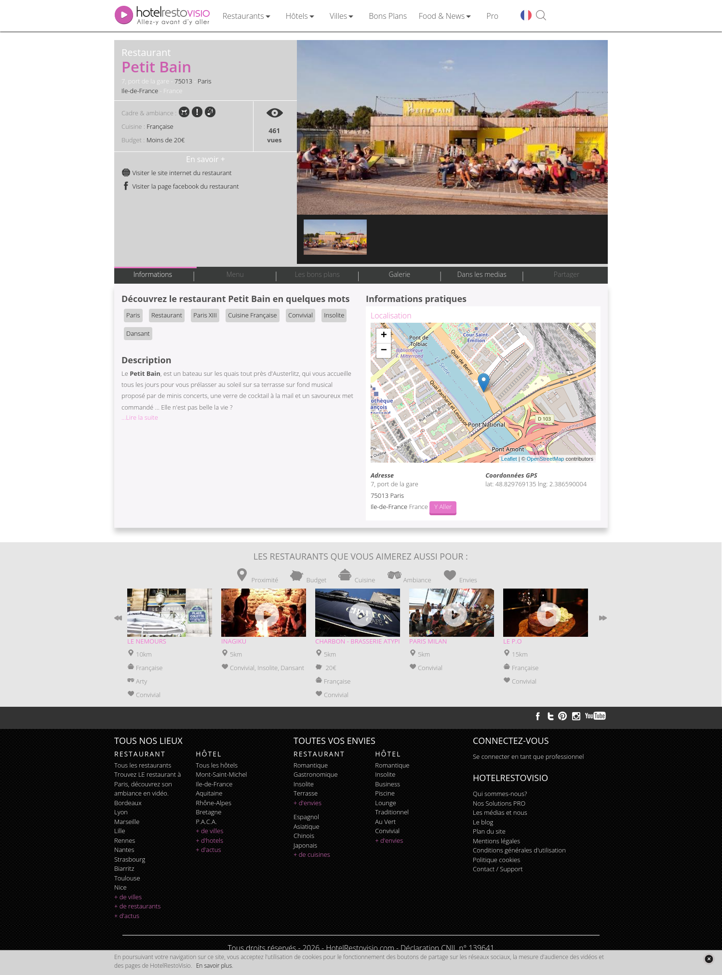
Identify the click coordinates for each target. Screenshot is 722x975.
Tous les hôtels (217, 765)
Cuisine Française (252, 315)
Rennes (124, 840)
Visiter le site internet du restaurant (176, 172)
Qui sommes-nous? (500, 793)
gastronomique (316, 774)
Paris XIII (205, 315)
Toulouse (127, 878)
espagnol (306, 816)
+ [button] (384, 336)
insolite (304, 784)
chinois (304, 835)
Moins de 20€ (166, 140)
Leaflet (509, 459)
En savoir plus (214, 965)
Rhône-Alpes (213, 802)
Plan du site (489, 831)
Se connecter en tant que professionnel (528, 756)
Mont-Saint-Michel (221, 774)
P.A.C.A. (206, 821)
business (387, 784)
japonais (305, 845)
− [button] (384, 350)
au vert (385, 821)
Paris (205, 81)
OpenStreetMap (545, 459)
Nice (120, 887)
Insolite (334, 315)
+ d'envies (307, 802)
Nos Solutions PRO (499, 803)
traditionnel (392, 812)
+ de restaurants (137, 906)
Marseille (126, 821)
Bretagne (208, 812)
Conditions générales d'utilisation (519, 850)
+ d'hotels (209, 840)
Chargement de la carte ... (482, 393)
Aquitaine (209, 793)
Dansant (138, 333)
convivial (387, 830)
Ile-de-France (139, 90)
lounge (385, 802)
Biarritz (124, 868)
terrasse (306, 793)
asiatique (307, 826)
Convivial (300, 315)
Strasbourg (129, 859)
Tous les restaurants (142, 765)
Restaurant (166, 315)
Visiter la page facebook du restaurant (180, 186)
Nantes (124, 849)
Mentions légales (496, 841)
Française (160, 126)
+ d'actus (126, 915)
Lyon (121, 812)
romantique (311, 765)
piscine (385, 793)
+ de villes (128, 897)
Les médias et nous (500, 812)
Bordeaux (128, 802)
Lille (119, 830)
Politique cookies (496, 859)
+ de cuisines (312, 854)
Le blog (483, 822)
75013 (183, 81)
